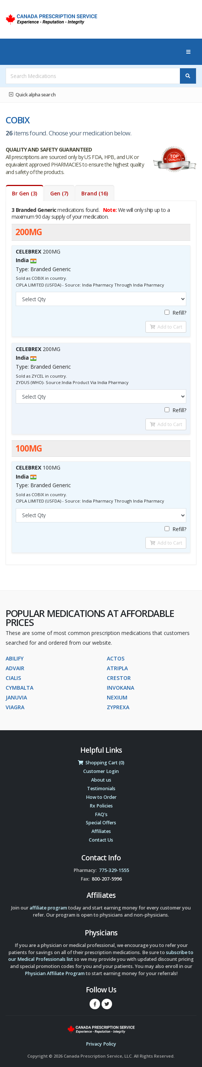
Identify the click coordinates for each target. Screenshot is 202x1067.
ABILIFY (15, 658)
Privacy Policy (101, 1044)
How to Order (101, 797)
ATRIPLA (117, 668)
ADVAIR (15, 668)
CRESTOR (119, 677)
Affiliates (101, 831)
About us (101, 780)
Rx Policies (101, 806)
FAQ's (101, 814)
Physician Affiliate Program (55, 973)
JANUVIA (16, 697)
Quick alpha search (32, 94)
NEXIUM (117, 697)
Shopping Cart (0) (101, 762)
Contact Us (101, 840)
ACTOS (115, 658)
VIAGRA (15, 707)
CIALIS (13, 677)
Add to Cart (166, 326)
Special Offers (101, 822)
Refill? (175, 312)
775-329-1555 (114, 870)
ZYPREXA (118, 707)
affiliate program (48, 908)
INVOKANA (120, 687)
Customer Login (101, 771)
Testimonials (101, 788)
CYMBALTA (19, 687)
